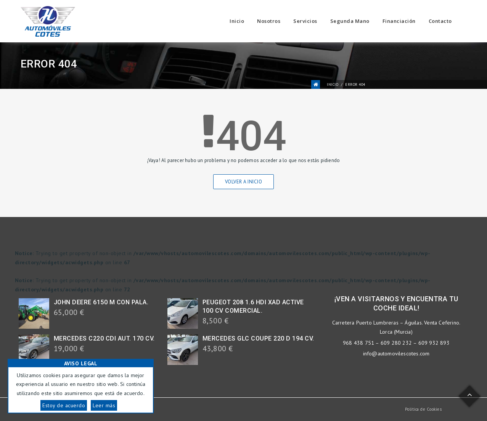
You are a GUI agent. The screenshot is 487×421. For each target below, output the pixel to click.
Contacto (440, 21)
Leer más (104, 405)
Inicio (237, 21)
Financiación (399, 21)
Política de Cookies (423, 409)
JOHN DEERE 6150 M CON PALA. (101, 302)
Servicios (305, 21)
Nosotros (268, 21)
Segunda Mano (350, 21)
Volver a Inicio (243, 181)
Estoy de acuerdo (63, 405)
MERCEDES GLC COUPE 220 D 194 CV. (258, 338)
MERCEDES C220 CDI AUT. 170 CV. (104, 338)
